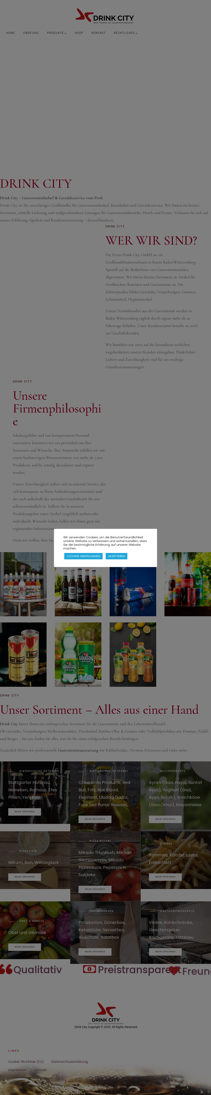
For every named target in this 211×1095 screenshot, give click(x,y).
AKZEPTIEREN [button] (116, 556)
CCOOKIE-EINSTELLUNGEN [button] (83, 556)
